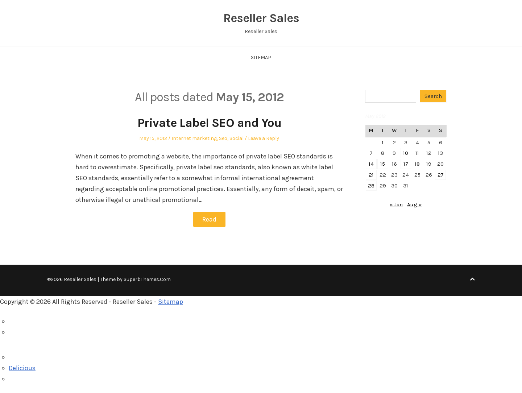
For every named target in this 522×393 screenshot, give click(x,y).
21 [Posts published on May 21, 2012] (371, 174)
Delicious (22, 368)
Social (236, 138)
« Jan (396, 204)
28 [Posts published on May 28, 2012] (371, 185)
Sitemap (261, 57)
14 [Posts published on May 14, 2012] (371, 164)
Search (433, 96)
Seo (223, 138)
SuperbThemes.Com (147, 279)
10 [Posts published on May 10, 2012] (405, 153)
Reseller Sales (261, 18)
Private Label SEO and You (209, 123)
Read (209, 219)
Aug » (414, 204)
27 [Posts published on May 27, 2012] (441, 174)
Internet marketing (194, 138)
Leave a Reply (263, 138)
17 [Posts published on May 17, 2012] (405, 164)
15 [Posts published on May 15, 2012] (382, 164)
